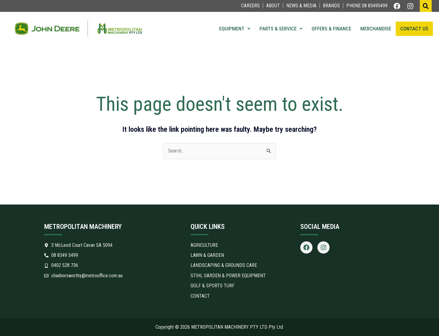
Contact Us (414, 29)
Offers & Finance (331, 29)
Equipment (234, 29)
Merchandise (375, 29)
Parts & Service (280, 29)
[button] (235, 29)
